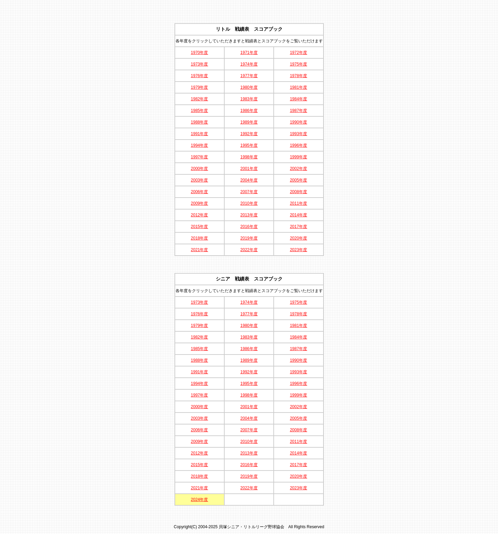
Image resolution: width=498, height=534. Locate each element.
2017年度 (298, 226)
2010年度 (249, 203)
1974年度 (249, 64)
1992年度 (249, 133)
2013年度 (249, 215)
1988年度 (199, 122)
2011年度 (298, 203)
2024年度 (199, 499)
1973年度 (199, 64)
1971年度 (249, 52)
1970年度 (199, 52)
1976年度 (199, 75)
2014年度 (298, 215)
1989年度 (249, 122)
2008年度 (298, 191)
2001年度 (249, 168)
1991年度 (199, 133)
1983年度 (249, 99)
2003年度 (199, 180)
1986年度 (249, 110)
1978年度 (298, 75)
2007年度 (249, 191)
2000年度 (199, 168)
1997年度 (199, 157)
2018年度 (199, 238)
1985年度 (199, 110)
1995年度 (249, 145)
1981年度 (298, 87)
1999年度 (298, 157)
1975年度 (298, 64)
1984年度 (298, 99)
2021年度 (199, 249)
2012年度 (199, 215)
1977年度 (249, 75)
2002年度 (298, 168)
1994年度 (199, 145)
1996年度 (298, 145)
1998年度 (249, 157)
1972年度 (298, 52)
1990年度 (298, 122)
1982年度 (199, 99)
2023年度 (298, 249)
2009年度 (199, 203)
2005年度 (298, 180)
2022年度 (249, 249)
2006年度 (199, 191)
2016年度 (249, 226)
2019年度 (249, 238)
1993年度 (298, 133)
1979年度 (199, 87)
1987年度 (298, 110)
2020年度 (298, 238)
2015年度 (199, 226)
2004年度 (249, 180)
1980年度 (249, 87)
